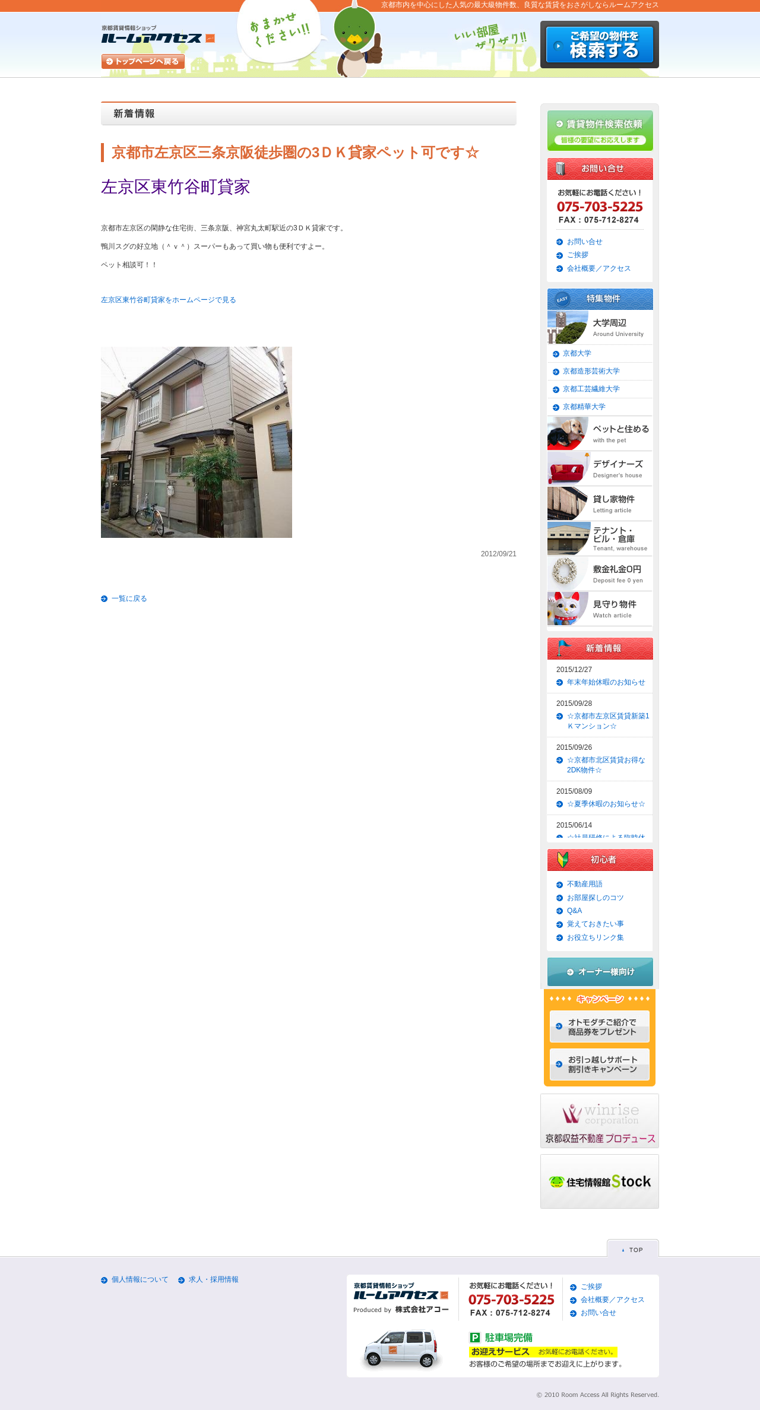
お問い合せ (585, 241)
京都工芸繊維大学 (591, 389)
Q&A (574, 911)
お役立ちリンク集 (595, 937)
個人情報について (140, 1279)
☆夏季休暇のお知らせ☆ (606, 804)
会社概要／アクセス (599, 268)
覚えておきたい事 (595, 924)
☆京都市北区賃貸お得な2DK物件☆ (606, 765)
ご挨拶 (577, 255)
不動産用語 (585, 884)
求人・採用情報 (214, 1279)
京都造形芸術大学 (591, 371)
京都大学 (577, 353)
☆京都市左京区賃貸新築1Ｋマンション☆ (608, 721)
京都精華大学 (584, 407)
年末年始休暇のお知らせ (606, 682)
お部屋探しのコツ (595, 897)
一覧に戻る (129, 598)
